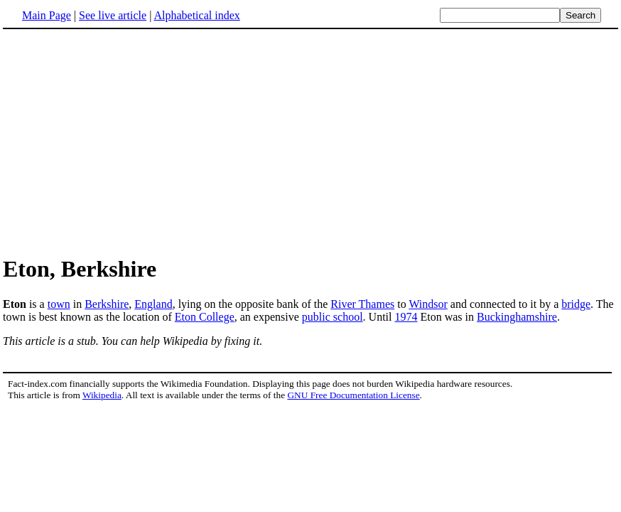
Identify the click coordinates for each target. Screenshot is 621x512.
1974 (405, 317)
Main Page (46, 15)
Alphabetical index (196, 15)
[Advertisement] (310, 141)
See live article (112, 15)
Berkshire (107, 304)
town (59, 304)
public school (332, 317)
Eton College (204, 317)
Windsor (428, 304)
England (153, 304)
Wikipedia (102, 395)
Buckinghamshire (517, 317)
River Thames (362, 304)
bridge (575, 304)
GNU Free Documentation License (353, 395)
